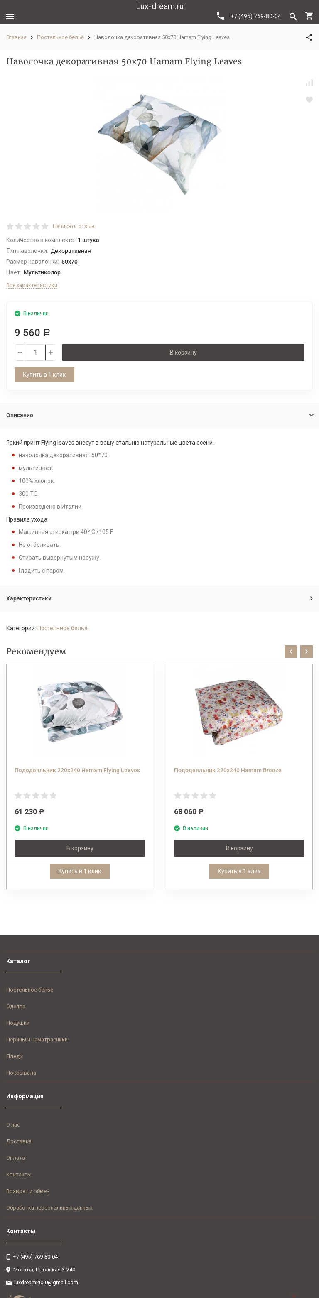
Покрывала (21, 1073)
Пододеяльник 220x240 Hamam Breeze (228, 770)
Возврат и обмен (27, 1191)
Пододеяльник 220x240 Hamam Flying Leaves (77, 770)
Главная (16, 37)
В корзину (183, 352)
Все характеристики (31, 285)
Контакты (19, 1174)
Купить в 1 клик (44, 374)
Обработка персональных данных (49, 1208)
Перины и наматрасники (37, 1039)
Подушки (17, 1023)
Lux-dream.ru (160, 6)
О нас (13, 1125)
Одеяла (15, 1006)
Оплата (15, 1158)
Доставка (19, 1141)
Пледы (15, 1056)
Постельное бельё (60, 37)
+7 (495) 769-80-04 (249, 16)
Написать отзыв (74, 226)
